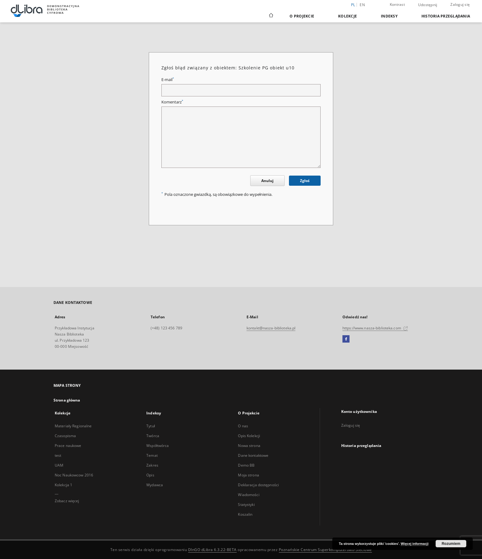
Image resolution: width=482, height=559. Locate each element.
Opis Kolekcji (249, 435)
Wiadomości (248, 494)
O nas (243, 426)
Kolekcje (347, 16)
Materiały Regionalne (73, 426)
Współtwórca (157, 445)
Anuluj (267, 180)
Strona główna (66, 400)
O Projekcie (302, 16)
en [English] (362, 5)
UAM (59, 465)
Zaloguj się (460, 4)
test (58, 455)
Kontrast (397, 4)
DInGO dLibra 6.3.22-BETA (212, 549)
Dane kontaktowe (253, 455)
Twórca (152, 435)
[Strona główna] (271, 16)
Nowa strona (249, 445)
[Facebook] (346, 339)
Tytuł (150, 426)
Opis (150, 475)
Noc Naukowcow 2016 (74, 475)
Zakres (152, 465)
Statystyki (246, 504)
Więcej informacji (415, 543)
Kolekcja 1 (63, 484)
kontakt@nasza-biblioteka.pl (271, 328)
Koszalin (245, 514)
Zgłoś (305, 180)
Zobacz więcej (67, 500)
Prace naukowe (68, 445)
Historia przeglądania (445, 16)
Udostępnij (427, 4)
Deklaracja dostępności (258, 484)
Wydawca (154, 484)
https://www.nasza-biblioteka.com (375, 328)
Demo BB (246, 465)
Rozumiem (451, 544)
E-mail (167, 79)
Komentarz (172, 102)
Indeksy (389, 16)
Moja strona (248, 475)
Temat (152, 455)
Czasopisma (65, 435)
